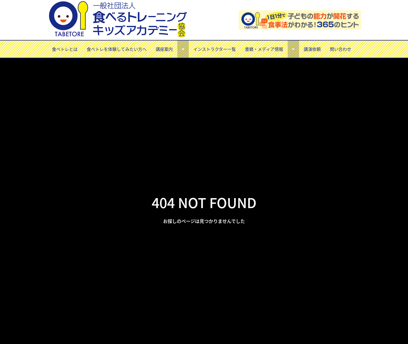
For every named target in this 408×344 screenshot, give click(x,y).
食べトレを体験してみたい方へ (117, 49)
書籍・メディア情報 (264, 49)
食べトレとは (65, 49)
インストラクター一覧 (214, 49)
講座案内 (164, 49)
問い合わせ (340, 49)
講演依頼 (312, 49)
